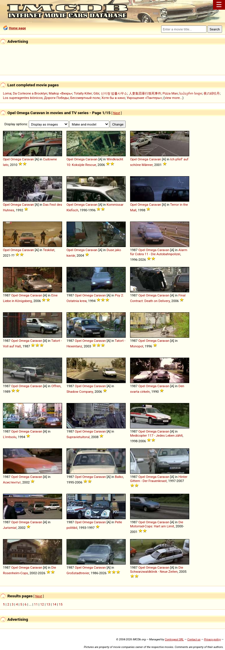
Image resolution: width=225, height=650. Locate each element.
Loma (7, 93)
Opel (6, 159)
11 (36, 604)
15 (61, 604)
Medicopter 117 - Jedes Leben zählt (156, 435)
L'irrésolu (9, 437)
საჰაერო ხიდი (190, 93)
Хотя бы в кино (113, 98)
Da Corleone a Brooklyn (30, 93)
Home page (17, 28)
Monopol (136, 346)
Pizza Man (170, 93)
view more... (174, 98)
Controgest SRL (174, 639)
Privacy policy (212, 639)
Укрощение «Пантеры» (144, 98)
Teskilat (48, 250)
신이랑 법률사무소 (114, 93)
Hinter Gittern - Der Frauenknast (159, 479)
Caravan (28, 159)
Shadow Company (80, 392)
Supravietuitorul (78, 437)
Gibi (96, 93)
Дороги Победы (56, 98)
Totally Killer (83, 93)
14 (54, 604)
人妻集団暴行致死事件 (145, 93)
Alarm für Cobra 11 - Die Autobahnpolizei (158, 252)
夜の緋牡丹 (212, 93)
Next (116, 113)
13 (48, 604)
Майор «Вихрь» (60, 93)
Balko (119, 477)
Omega (16, 159)
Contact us (193, 639)
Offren (56, 386)
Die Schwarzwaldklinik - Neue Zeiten (156, 569)
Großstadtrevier (78, 573)
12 (42, 604)
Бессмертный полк (85, 98)
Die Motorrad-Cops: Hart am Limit (156, 524)
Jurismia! (10, 528)
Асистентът (12, 482)
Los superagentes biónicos (22, 98)
